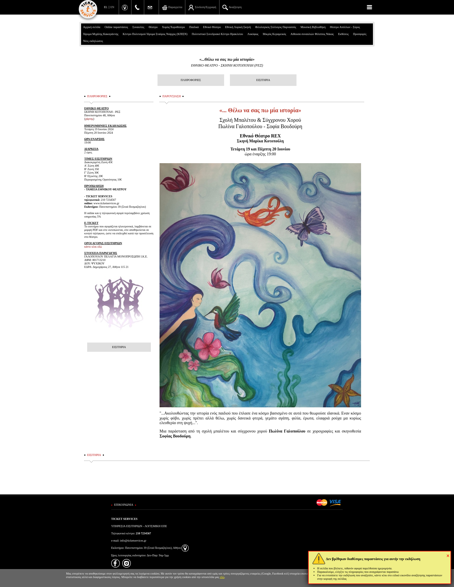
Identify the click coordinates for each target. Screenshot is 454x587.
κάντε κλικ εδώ (93, 246)
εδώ (222, 577)
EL (105, 7)
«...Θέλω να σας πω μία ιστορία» (227, 59)
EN (112, 7)
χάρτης (89, 118)
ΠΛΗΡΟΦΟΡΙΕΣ (191, 80)
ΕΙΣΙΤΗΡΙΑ (263, 80)
